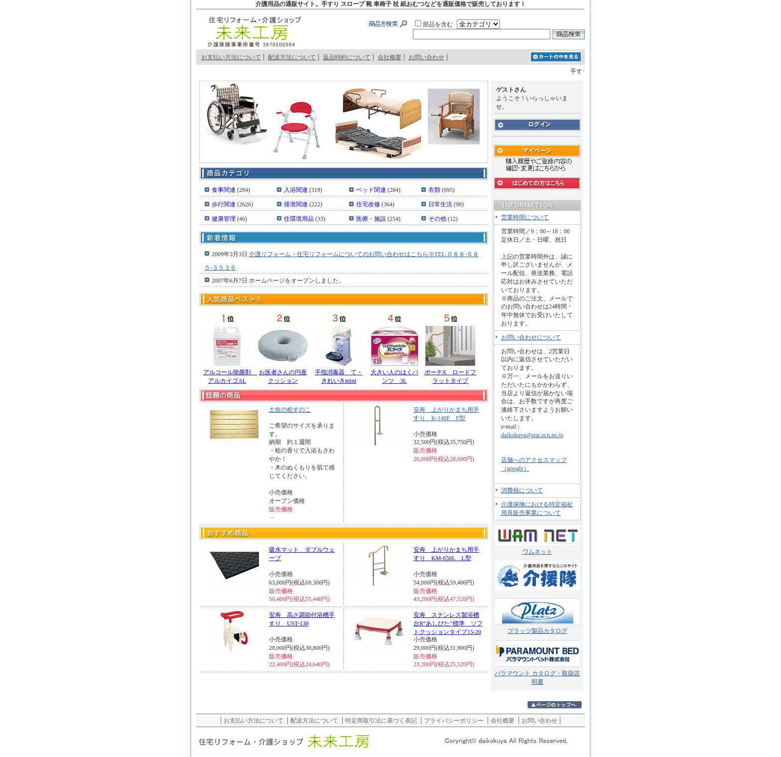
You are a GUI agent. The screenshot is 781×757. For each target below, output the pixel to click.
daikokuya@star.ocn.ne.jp (532, 435)
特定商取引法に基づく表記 (381, 720)
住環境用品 (299, 218)
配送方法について (292, 57)
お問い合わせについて (531, 337)
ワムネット (537, 551)
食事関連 (224, 189)
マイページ (537, 157)
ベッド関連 (372, 189)
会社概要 (389, 57)
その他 (438, 218)
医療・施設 (372, 218)
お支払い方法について (231, 57)
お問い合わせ (426, 57)
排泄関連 (296, 204)
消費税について (522, 490)
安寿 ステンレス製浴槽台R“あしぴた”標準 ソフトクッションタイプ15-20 (448, 623)
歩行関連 (224, 204)
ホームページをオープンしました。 (297, 280)
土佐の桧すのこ (290, 409)
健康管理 (224, 218)
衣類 (435, 189)
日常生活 (441, 204)
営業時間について (525, 217)
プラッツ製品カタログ (537, 630)
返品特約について (347, 57)
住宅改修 (369, 204)
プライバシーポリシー (454, 720)
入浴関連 (296, 189)
